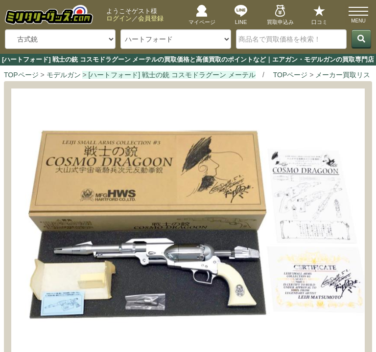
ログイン (119, 18)
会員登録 (151, 18)
